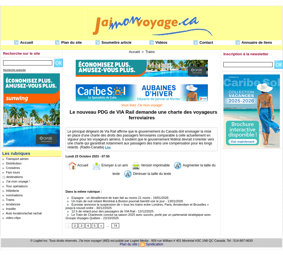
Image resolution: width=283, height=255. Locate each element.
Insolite (9, 208)
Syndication (154, 244)
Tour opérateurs (15, 186)
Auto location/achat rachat (22, 213)
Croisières (11, 168)
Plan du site (68, 42)
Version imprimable (151, 165)
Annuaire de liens (254, 42)
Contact (203, 42)
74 (115, 225)
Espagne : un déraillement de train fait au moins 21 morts (108, 197)
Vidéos (158, 42)
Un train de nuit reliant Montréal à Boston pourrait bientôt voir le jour (115, 201)
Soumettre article (113, 42)
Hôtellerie (10, 190)
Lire (108, 147)
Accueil (23, 42)
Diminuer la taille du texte (147, 174)
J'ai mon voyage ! (16, 181)
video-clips (11, 217)
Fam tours (11, 172)
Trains (8, 199)
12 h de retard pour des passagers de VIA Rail (100, 211)
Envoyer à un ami (110, 165)
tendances (11, 204)
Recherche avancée (14, 70)
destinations (14, 177)
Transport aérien (15, 159)
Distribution (11, 163)
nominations (12, 195)
